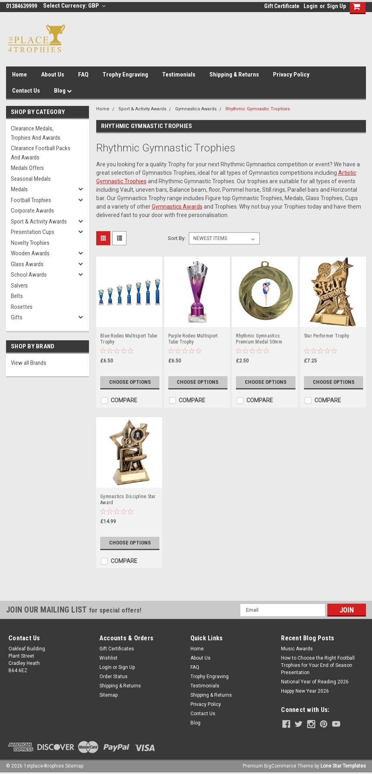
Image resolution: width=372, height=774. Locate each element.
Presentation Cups (32, 232)
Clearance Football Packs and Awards (40, 153)
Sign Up (336, 6)
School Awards (29, 274)
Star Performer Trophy (326, 336)
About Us (52, 74)
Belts (17, 296)
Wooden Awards (30, 253)
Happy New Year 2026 (305, 691)
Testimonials (178, 74)
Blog (63, 90)
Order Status (113, 676)
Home (19, 74)
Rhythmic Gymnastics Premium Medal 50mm (259, 339)
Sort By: (177, 238)
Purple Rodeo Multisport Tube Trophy (193, 339)
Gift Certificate (282, 6)
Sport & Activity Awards (39, 221)
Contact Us (26, 90)
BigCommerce (280, 766)
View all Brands (28, 362)
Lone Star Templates (343, 766)
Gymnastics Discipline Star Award (128, 499)
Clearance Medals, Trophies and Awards (35, 133)
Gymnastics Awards (196, 109)
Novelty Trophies (30, 242)
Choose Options (130, 382)
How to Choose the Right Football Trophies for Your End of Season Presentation (318, 665)
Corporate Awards (32, 210)
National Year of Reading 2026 (315, 682)
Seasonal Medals (31, 178)
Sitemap (108, 695)
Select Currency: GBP (74, 5)
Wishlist (108, 658)
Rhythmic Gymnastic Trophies (257, 109)
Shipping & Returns (234, 74)
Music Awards (297, 649)
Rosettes (22, 306)
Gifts (17, 317)
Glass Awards (27, 264)
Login (311, 6)
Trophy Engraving (125, 74)
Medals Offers (27, 168)
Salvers (19, 285)
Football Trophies (31, 200)
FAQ (83, 74)
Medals (19, 189)
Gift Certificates (116, 649)
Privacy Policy (291, 74)
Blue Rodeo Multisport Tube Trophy (128, 339)
